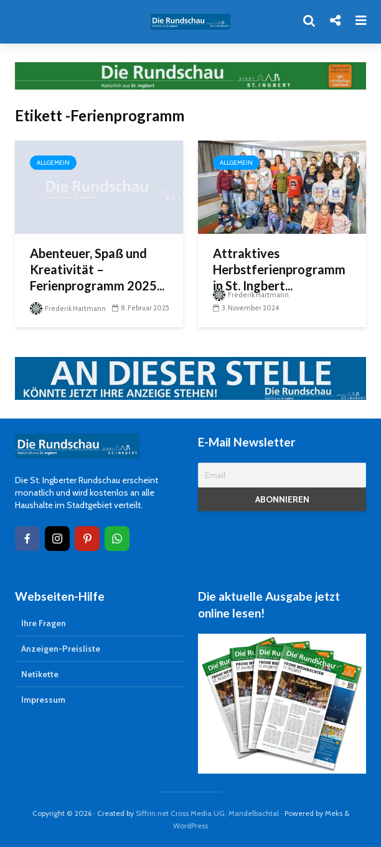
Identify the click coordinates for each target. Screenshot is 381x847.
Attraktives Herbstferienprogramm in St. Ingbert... (279, 269)
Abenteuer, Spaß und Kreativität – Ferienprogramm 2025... (97, 269)
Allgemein (53, 163)
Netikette (40, 674)
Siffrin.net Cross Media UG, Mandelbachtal (207, 813)
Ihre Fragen (43, 623)
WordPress (190, 825)
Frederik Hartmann (68, 308)
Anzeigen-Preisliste (60, 648)
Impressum (43, 699)
